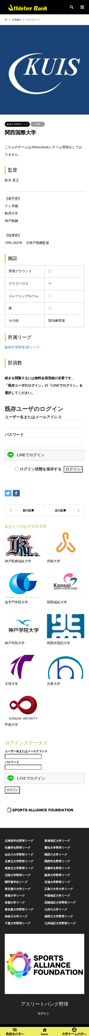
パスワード (14, 435)
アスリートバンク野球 (44, 1004)
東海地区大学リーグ (57, 840)
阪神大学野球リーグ (17, 124)
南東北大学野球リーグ (19, 868)
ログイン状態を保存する (40, 469)
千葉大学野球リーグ (17, 923)
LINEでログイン (25, 454)
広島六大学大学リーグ (58, 889)
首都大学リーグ (15, 902)
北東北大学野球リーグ (19, 861)
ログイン (43, 1013)
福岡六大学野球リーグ (58, 916)
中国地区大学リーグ (57, 895)
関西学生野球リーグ (57, 861)
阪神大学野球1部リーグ (22, 347)
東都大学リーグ (15, 895)
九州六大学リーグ (55, 909)
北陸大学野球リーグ (17, 875)
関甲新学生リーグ (16, 882)
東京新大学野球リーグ (19, 909)
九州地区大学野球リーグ (60, 923)
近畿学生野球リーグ (57, 868)
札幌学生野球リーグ (17, 847)
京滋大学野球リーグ (57, 882)
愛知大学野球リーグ (57, 847)
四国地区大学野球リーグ (60, 902)
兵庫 (37, 124)
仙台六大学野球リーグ (19, 854)
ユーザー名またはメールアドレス (33, 417)
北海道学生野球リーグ (19, 840)
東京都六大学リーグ (17, 889)
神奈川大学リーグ (16, 916)
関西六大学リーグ (55, 854)
